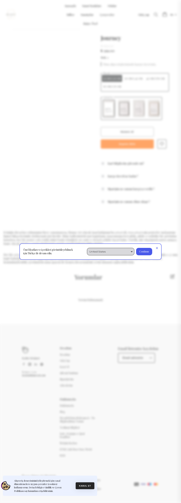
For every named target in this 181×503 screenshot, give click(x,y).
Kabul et (85, 486)
